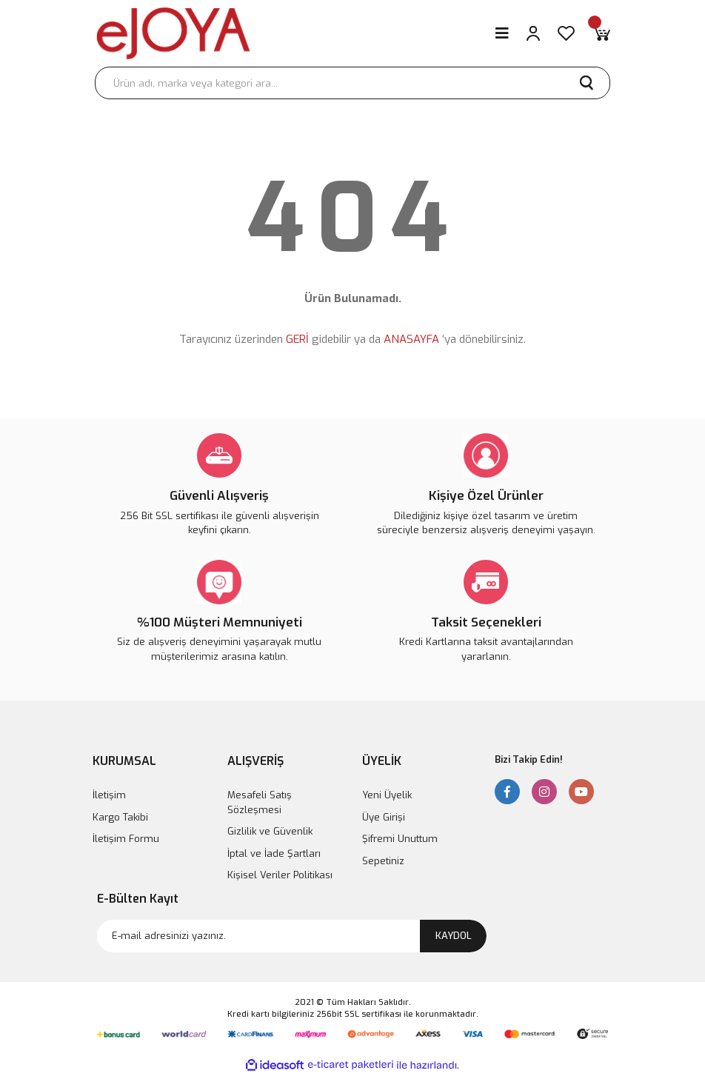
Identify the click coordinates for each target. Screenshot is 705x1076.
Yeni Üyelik (387, 795)
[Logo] (173, 33)
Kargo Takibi (120, 817)
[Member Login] (533, 33)
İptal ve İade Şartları (274, 853)
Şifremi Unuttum (400, 838)
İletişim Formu (126, 838)
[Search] (352, 83)
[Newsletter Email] (292, 936)
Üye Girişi (383, 817)
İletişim (109, 795)
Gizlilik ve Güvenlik (270, 831)
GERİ (297, 339)
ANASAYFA (411, 339)
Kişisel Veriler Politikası (280, 875)
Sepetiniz (383, 861)
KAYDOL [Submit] (453, 935)
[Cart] (601, 33)
